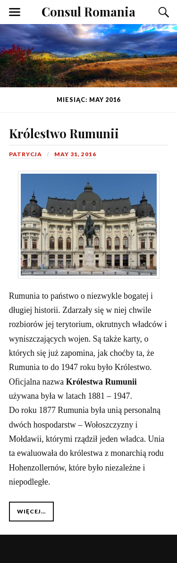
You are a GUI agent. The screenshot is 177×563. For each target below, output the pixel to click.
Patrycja (25, 154)
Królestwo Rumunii (64, 133)
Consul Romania (88, 11)
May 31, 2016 (75, 154)
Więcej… (31, 511)
